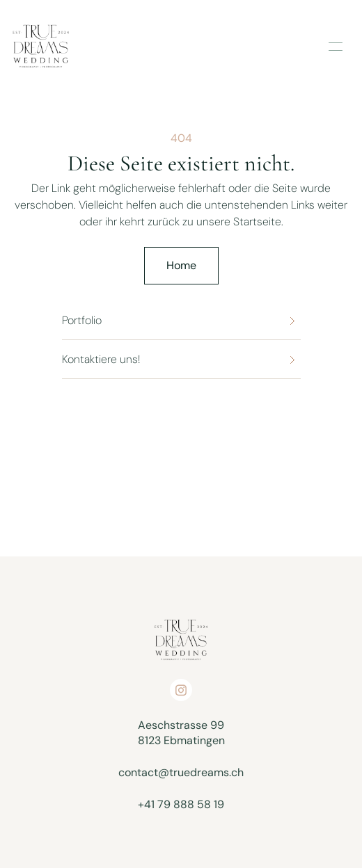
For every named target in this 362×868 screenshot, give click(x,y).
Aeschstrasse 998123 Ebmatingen (181, 733)
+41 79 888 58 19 (181, 804)
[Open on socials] (181, 690)
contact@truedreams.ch (181, 772)
